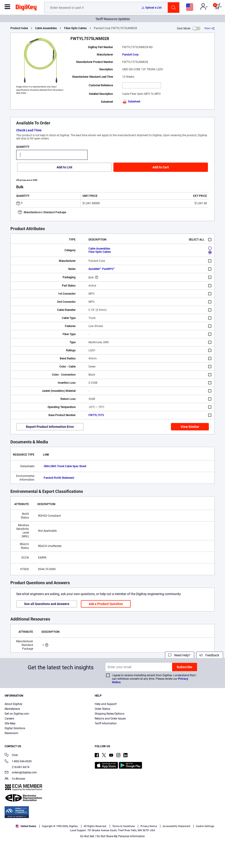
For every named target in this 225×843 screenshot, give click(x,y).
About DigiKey (13, 704)
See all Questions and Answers (46, 604)
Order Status (102, 708)
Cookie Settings (205, 826)
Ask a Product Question (106, 604)
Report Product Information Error (50, 427)
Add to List (64, 167)
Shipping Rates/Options (109, 713)
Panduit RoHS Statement (59, 477)
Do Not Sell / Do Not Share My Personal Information (112, 836)
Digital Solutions (15, 728)
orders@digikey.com (21, 773)
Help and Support (106, 704)
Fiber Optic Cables (75, 28)
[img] (26, 8)
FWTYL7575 (96, 415)
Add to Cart (160, 167)
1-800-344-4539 (18, 762)
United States (26, 826)
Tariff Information (106, 723)
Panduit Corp (130, 54)
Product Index (19, 28)
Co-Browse (15, 779)
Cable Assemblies (46, 28)
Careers (9, 718)
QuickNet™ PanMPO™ (101, 269)
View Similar (190, 427)
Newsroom (11, 733)
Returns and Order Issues (110, 718)
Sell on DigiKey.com (17, 713)
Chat (11, 755)
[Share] (209, 28)
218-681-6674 (17, 767)
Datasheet (131, 101)
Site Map (10, 723)
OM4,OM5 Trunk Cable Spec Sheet (65, 466)
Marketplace (12, 708)
